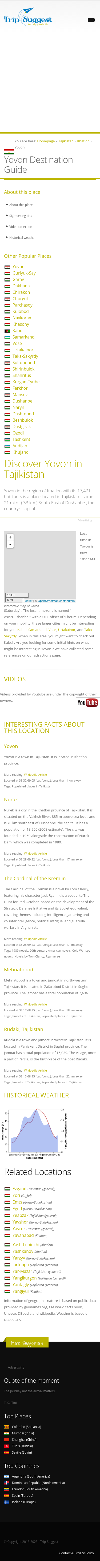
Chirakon (21, 292)
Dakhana (21, 286)
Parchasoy (23, 305)
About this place (21, 205)
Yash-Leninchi (33, 1245)
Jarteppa (35, 1265)
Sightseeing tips (20, 216)
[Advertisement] (50, 82)
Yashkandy (30, 1251)
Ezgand (34, 1189)
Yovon (19, 266)
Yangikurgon (39, 1278)
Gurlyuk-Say (24, 273)
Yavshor (35, 1222)
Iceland (19, 1502)
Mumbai (19, 1433)
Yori (22, 1195)
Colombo (22, 1427)
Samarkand (24, 337)
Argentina (27, 1476)
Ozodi (18, 433)
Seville (18, 1452)
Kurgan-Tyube (26, 382)
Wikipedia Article (35, 775)
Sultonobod (24, 362)
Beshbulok (23, 420)
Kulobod (21, 311)
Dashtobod (23, 414)
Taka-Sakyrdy (25, 356)
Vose (17, 343)
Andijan (20, 446)
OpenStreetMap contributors (56, 600)
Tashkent (21, 439)
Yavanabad (30, 1235)
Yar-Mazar (37, 1271)
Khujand (21, 452)
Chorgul (20, 298)
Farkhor (20, 388)
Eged (32, 1209)
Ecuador (26, 1489)
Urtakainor (23, 350)
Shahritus (22, 375)
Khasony (21, 324)
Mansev (20, 394)
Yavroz (33, 1229)
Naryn (18, 407)
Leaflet (28, 600)
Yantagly (35, 1285)
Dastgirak (22, 426)
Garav (18, 279)
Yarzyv (34, 1258)
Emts (32, 1202)
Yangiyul (27, 1291)
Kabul (18, 330)
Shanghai (20, 1439)
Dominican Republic (34, 1482)
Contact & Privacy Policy (76, 1553)
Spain (18, 1495)
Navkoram (23, 318)
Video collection (20, 226)
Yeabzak (35, 1215)
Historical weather (22, 237)
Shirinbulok (24, 369)
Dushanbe (22, 401)
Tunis (18, 1446)
